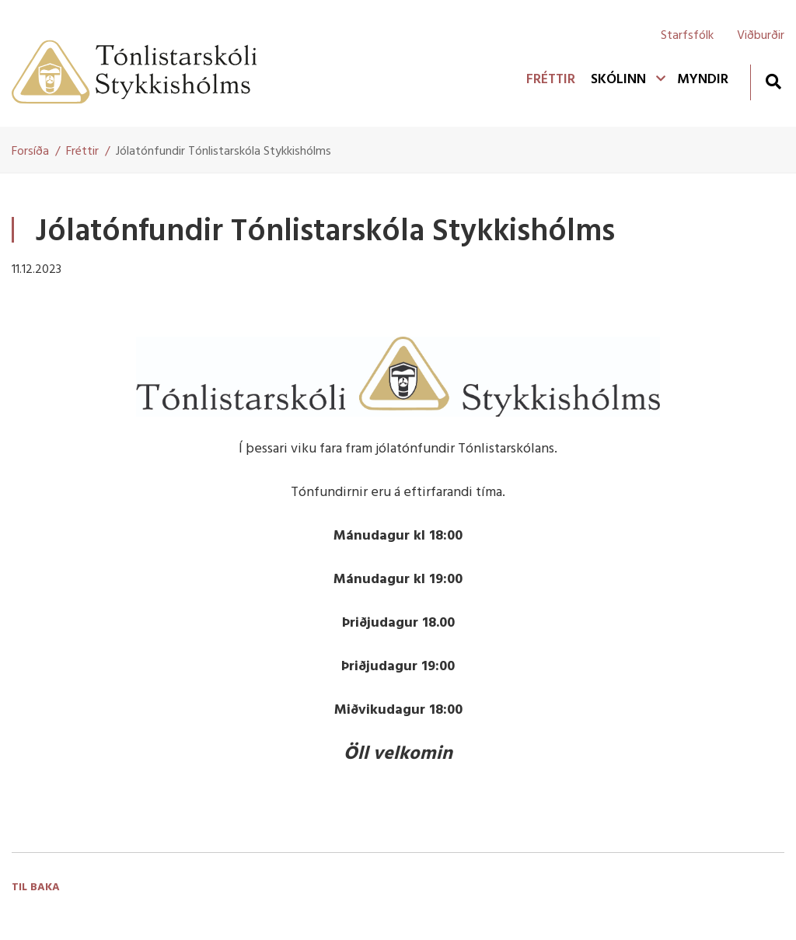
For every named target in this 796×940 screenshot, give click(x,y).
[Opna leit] (773, 81)
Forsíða (30, 152)
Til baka (36, 887)
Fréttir (82, 152)
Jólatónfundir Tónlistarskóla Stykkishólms (223, 152)
